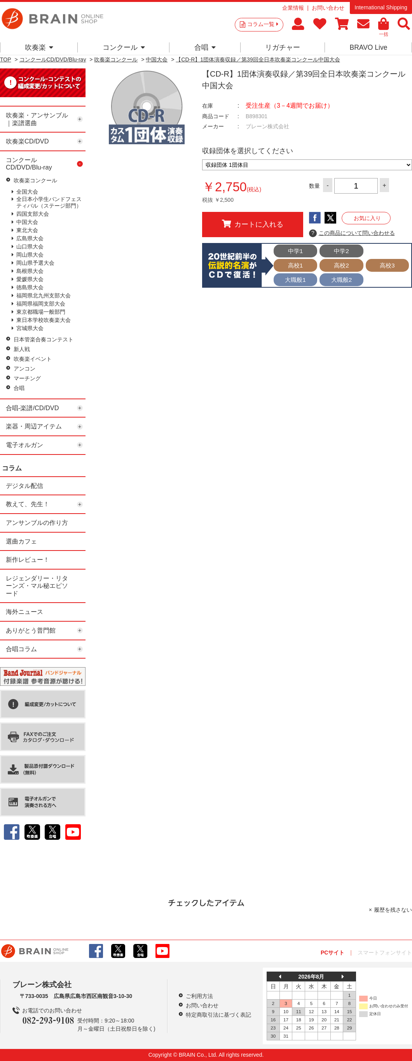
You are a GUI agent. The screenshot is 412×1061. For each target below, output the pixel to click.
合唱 (205, 47)
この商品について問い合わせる (352, 233)
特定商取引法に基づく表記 (218, 1015)
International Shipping (380, 7)
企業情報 (293, 8)
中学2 (341, 251)
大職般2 (341, 279)
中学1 (295, 251)
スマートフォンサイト (385, 952)
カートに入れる (252, 224)
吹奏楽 (39, 47)
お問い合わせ (328, 8)
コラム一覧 (262, 24)
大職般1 (295, 279)
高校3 (387, 265)
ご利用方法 (199, 996)
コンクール (124, 47)
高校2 (341, 265)
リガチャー (282, 47)
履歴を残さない (393, 910)
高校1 (295, 265)
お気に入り (367, 218)
